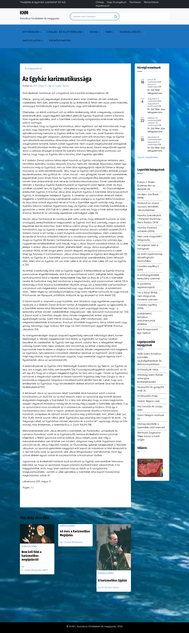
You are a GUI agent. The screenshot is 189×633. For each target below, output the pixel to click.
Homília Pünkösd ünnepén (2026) (147, 229)
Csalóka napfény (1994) (147, 307)
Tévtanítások (151, 2)
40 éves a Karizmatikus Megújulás (75, 533)
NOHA (93, 32)
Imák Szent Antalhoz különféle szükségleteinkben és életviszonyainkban (149, 359)
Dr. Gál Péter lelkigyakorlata (155, 91)
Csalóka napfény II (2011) (148, 268)
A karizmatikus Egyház (112, 580)
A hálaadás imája (147, 396)
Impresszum (102, 6)
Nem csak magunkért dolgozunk (149, 238)
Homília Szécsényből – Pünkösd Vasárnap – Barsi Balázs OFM (149, 219)
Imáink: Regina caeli (148, 401)
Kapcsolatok (31, 41)
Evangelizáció (130, 32)
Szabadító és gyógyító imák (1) (150, 389)
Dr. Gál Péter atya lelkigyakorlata (156, 111)
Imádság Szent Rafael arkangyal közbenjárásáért (150, 378)
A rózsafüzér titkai (147, 369)
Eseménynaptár (60, 41)
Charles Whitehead (72, 542)
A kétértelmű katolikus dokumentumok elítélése (146, 319)
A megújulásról (33, 68)
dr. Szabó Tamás (60, 86)
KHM (24, 13)
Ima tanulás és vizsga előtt (150, 408)
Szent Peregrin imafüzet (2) (150, 417)
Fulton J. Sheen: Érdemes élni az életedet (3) (146, 185)
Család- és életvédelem (64, 32)
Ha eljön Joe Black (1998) (148, 196)
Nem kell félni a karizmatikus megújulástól (31, 555)
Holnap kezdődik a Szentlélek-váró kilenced (151, 426)
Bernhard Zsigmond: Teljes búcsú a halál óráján (149, 436)
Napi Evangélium (116, 2)
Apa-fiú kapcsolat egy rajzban (147, 331)
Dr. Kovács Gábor (110, 588)
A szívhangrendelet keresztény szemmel (148, 277)
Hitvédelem (30, 32)
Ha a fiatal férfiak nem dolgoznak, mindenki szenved (147, 296)
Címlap (100, 2)
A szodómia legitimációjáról (146, 286)
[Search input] (93, 16)
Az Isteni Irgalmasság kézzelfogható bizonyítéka (149, 257)
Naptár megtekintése (147, 157)
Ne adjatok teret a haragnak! (147, 247)
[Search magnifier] (115, 16)
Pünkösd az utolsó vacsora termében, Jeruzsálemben (148, 206)
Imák (108, 32)
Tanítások (135, 2)
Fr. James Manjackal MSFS (35, 570)
